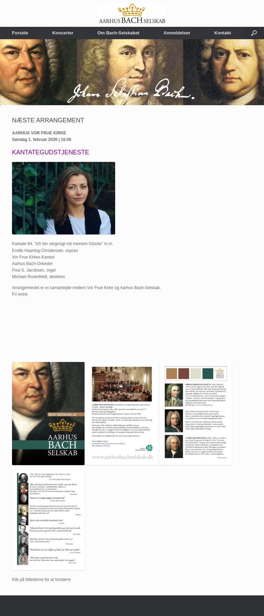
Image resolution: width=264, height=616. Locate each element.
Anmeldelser (177, 32)
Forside (20, 32)
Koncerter (62, 32)
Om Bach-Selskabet (118, 32)
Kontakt (222, 32)
